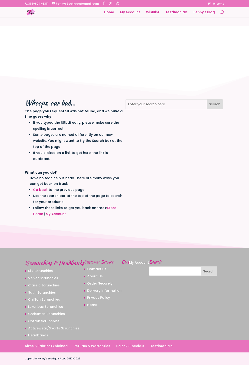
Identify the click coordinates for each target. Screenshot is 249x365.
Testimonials (176, 12)
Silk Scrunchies (40, 271)
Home (109, 12)
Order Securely (100, 283)
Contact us (96, 269)
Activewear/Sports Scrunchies (53, 328)
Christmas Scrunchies (46, 314)
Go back (40, 189)
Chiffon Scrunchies (44, 299)
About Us (95, 276)
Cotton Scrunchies (44, 321)
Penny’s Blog (204, 12)
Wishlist (152, 12)
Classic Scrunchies (44, 285)
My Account (130, 12)
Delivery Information (104, 290)
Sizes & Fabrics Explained (46, 346)
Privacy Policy (98, 297)
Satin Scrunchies (42, 292)
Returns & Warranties (92, 346)
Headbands (38, 335)
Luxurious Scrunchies (45, 306)
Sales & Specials (130, 346)
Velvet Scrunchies (43, 278)
